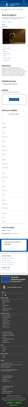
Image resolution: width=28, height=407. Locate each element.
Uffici (3, 303)
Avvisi (3, 351)
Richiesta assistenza (6, 381)
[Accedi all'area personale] (24, 1)
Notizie (3, 347)
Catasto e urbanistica (6, 323)
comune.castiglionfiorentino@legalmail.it (10, 369)
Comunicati (4, 349)
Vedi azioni (10, 22)
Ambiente (4, 337)
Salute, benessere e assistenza (8, 338)
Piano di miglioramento (6, 393)
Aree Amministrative (6, 301)
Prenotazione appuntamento (7, 376)
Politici (3, 307)
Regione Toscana (5, 1)
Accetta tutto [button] (10, 402)
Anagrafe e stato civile (6, 315)
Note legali (4, 389)
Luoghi (14, 9)
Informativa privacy (5, 388)
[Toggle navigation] (2, 4)
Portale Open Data (5, 342)
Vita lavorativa (5, 319)
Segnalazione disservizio (6, 377)
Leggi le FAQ (4, 379)
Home (2, 9)
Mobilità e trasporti (5, 326)
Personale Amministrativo (7, 308)
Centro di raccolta (20, 9)
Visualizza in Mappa (14, 99)
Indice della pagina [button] (6, 48)
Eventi (3, 357)
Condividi (4, 22)
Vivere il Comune (8, 9)
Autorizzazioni (5, 340)
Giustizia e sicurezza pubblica (7, 333)
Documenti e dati (5, 310)
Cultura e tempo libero (6, 317)
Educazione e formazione (6, 332)
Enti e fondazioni (5, 305)
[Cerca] (25, 4)
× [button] (26, 395)
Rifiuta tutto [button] (18, 402)
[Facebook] (2, 295)
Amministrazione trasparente (7, 386)
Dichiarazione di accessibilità (7, 391)
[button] (14, 405)
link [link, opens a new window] (24, 400)
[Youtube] (5, 295)
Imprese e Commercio (6, 320)
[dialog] (14, 400)
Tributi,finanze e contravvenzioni (8, 335)
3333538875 (8, 230)
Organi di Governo (5, 300)
